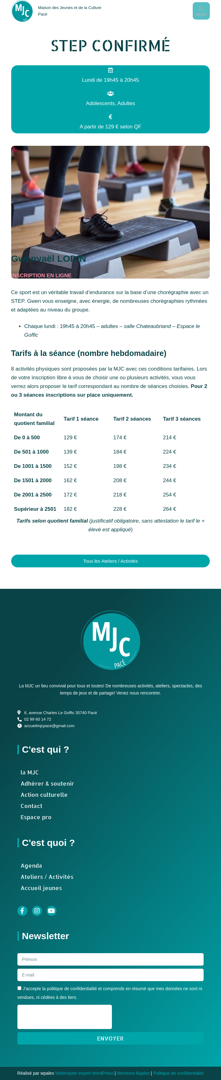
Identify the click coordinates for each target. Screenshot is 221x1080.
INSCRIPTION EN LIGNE (41, 276)
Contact (31, 805)
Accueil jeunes (41, 887)
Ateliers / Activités (47, 876)
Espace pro (36, 816)
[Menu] (201, 11)
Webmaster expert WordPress (84, 1073)
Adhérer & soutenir (47, 783)
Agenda (31, 865)
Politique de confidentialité (178, 1073)
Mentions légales (133, 1073)
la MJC (30, 772)
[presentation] (64, 1017)
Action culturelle (44, 794)
